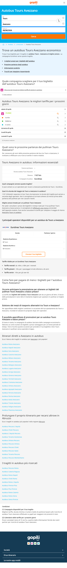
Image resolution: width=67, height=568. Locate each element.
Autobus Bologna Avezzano (11, 365)
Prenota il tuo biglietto (34, 254)
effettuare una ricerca (41, 208)
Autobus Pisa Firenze (9, 489)
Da (3, 16)
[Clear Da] (63, 17)
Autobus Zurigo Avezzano (11, 372)
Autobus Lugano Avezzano (11, 368)
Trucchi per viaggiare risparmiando (17, 72)
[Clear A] (63, 23)
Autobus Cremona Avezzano (12, 382)
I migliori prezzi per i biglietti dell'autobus (19, 61)
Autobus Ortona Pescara (10, 440)
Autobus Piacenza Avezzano (12, 410)
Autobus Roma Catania (10, 492)
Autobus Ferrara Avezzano (11, 393)
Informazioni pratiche (12, 68)
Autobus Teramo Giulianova (12, 437)
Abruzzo (42, 422)
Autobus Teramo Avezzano (11, 362)
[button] (64, 2)
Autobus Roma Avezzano (11, 344)
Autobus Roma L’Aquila (10, 482)
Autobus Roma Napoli (10, 475)
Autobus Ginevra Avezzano (11, 375)
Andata (5, 28)
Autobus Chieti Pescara (10, 430)
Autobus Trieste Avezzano (11, 403)
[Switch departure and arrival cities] (58, 20)
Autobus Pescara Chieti (10, 447)
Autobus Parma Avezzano (11, 396)
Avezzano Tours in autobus (11, 212)
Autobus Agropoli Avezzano (12, 389)
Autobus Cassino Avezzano (11, 355)
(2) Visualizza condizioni (8, 140)
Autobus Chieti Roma (9, 479)
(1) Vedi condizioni (7, 94)
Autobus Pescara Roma (10, 468)
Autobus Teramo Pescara (11, 454)
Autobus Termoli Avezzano (11, 379)
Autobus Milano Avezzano (11, 358)
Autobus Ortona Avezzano (11, 386)
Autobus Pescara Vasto (10, 451)
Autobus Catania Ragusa (11, 472)
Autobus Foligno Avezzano (11, 407)
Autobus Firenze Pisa (9, 485)
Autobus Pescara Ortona (10, 444)
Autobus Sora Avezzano (10, 351)
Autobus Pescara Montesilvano (13, 458)
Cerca (33, 36)
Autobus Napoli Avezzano (11, 348)
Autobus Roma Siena (9, 496)
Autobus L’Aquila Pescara (11, 433)
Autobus (10, 44)
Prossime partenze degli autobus (16, 65)
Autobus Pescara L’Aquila (11, 426)
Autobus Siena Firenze (10, 499)
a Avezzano (19, 44)
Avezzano (34, 339)
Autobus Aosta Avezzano (11, 400)
